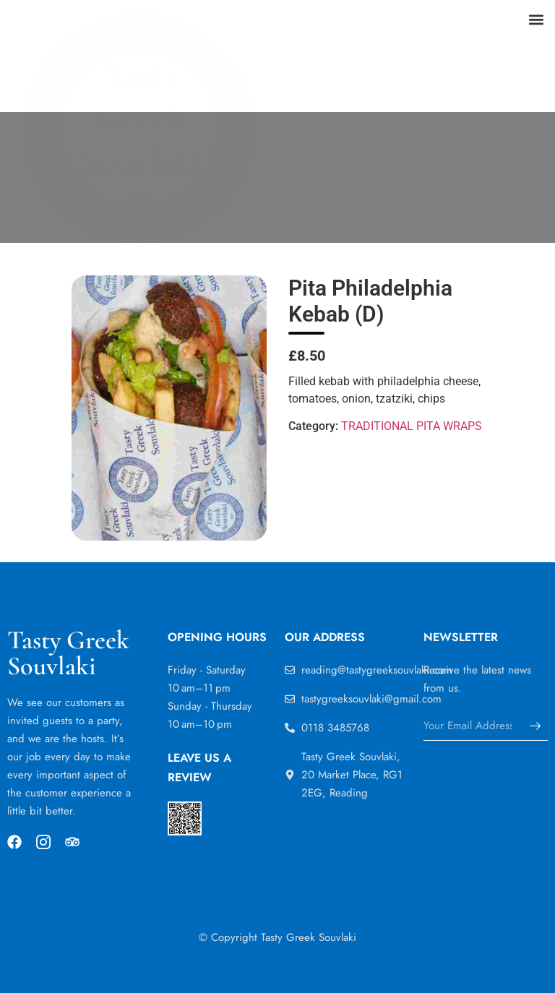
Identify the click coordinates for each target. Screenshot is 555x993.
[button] (536, 19)
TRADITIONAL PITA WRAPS (411, 426)
